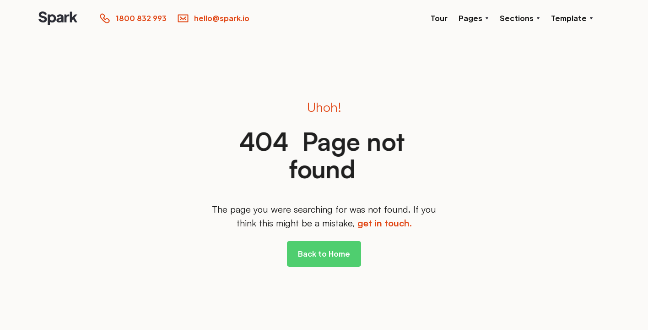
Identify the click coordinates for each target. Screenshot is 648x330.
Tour (439, 18)
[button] (474, 18)
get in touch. (384, 223)
